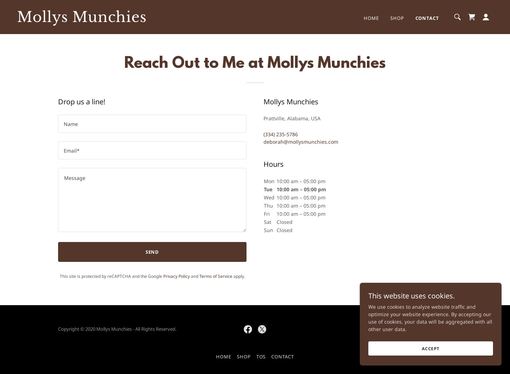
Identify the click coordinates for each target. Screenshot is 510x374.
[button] (486, 17)
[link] (83, 20)
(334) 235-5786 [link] (281, 134)
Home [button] (223, 356)
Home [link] (371, 18)
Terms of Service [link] (215, 276)
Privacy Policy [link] (176, 276)
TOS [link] (261, 356)
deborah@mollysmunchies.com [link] (301, 141)
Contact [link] (427, 18)
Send (152, 252)
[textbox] (152, 124)
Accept (431, 349)
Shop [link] (397, 18)
